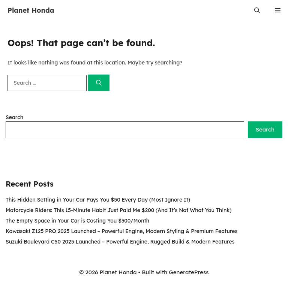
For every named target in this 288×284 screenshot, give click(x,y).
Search (14, 117)
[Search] (99, 83)
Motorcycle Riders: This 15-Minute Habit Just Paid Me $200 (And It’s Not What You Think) (118, 210)
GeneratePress (188, 272)
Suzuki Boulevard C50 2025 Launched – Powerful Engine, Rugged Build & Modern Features (120, 241)
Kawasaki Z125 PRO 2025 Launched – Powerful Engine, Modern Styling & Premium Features (121, 231)
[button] (257, 10)
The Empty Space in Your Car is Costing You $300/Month (77, 220)
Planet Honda (31, 10)
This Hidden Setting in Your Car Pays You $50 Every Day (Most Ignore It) (98, 199)
